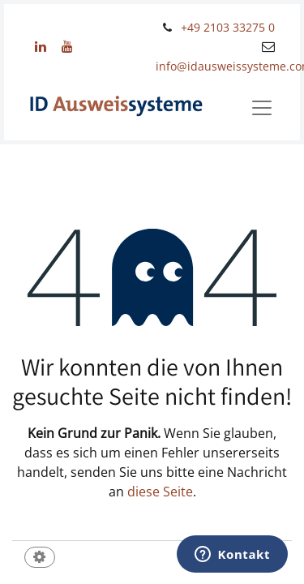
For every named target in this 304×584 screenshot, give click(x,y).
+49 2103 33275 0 (228, 27)
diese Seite (160, 491)
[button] (39, 558)
